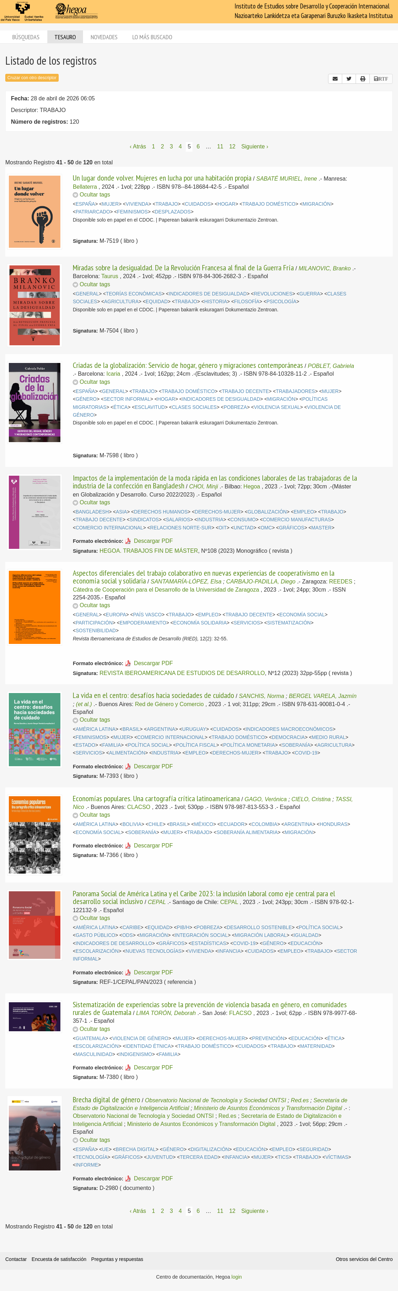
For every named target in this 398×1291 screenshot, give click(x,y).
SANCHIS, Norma (261, 696)
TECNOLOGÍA (91, 1157)
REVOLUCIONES (273, 294)
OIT (223, 527)
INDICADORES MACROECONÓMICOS (289, 729)
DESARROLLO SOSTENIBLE (259, 927)
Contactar (16, 1259)
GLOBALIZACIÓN (267, 512)
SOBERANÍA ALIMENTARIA (247, 832)
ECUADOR (232, 824)
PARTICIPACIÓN (94, 623)
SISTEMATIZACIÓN (289, 623)
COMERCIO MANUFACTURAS (297, 519)
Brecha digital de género (106, 1099)
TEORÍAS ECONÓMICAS (134, 294)
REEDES (340, 582)
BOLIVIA (132, 824)
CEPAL (157, 902)
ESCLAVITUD (150, 407)
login (236, 1277)
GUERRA (309, 294)
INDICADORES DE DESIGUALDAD (208, 294)
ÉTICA (120, 407)
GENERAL (87, 294)
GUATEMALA (90, 1038)
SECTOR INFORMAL (127, 399)
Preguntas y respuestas (117, 1259)
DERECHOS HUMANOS (161, 512)
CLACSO (138, 807)
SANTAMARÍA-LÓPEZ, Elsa (186, 582)
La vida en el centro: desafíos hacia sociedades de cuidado (153, 695)
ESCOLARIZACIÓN (97, 951)
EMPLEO (304, 512)
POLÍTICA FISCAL (196, 745)
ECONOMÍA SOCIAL (302, 614)
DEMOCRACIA (288, 737)
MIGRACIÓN (317, 204)
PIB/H (183, 927)
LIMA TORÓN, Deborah (166, 1013)
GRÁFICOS (291, 527)
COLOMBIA (264, 824)
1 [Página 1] (153, 146)
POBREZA (235, 407)
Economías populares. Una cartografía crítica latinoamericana (156, 798)
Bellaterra (85, 187)
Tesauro (65, 37)
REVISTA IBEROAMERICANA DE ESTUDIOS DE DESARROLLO (182, 673)
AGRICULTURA (121, 301)
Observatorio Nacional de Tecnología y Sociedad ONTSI (215, 1100)
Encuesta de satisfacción (59, 1259)
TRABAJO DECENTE (245, 391)
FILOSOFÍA (247, 301)
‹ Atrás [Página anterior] (138, 146)
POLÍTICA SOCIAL (148, 745)
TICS (283, 1157)
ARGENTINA (161, 729)
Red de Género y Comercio (169, 704)
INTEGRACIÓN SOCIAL (201, 935)
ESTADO (85, 745)
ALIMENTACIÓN (127, 753)
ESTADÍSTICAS (208, 943)
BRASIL (131, 729)
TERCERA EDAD (199, 1157)
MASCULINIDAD (94, 1054)
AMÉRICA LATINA (95, 729)
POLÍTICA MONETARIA (249, 745)
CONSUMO (243, 519)
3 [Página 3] (171, 146)
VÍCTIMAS (336, 1157)
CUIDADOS (198, 204)
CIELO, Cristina (311, 799)
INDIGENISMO (135, 1054)
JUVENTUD (160, 1157)
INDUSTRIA (210, 519)
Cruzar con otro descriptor (32, 77)
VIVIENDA (137, 204)
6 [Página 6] (198, 146)
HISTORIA (215, 301)
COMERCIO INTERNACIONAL (109, 527)
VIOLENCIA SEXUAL (277, 407)
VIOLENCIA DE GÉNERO (140, 1038)
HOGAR (226, 204)
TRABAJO (166, 204)
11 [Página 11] (220, 146)
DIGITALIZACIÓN (210, 1149)
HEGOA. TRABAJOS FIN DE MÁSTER (149, 551)
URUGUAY (194, 729)
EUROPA (116, 614)
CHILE (155, 824)
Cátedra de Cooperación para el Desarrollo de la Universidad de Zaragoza (166, 590)
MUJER (110, 204)
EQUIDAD (156, 301)
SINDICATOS (144, 519)
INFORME (87, 1165)
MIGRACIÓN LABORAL (261, 935)
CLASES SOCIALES (194, 407)
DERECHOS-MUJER (217, 512)
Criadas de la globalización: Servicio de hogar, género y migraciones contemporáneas (188, 365)
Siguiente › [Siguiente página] (254, 146)
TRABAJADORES (295, 391)
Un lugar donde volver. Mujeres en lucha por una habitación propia (162, 178)
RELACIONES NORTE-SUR (181, 527)
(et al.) (84, 704)
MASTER (321, 527)
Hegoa (251, 486)
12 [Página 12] (232, 146)
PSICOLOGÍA (281, 301)
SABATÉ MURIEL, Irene (286, 179)
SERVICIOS (247, 623)
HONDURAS (333, 824)
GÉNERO (86, 399)
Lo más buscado (152, 37)
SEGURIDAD (313, 1149)
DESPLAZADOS (173, 212)
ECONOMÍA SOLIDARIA (200, 623)
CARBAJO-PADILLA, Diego (260, 582)
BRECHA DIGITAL (136, 1149)
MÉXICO (203, 824)
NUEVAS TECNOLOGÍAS (154, 951)
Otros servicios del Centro (364, 1259)
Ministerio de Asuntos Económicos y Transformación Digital (268, 1108)
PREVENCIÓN (268, 1038)
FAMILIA (111, 745)
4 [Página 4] (180, 146)
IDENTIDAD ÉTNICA (148, 1046)
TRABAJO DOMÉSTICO (269, 204)
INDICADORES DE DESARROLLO (114, 943)
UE (105, 1149)
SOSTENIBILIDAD (96, 630)
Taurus (109, 276)
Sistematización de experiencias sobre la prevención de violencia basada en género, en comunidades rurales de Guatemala (210, 1008)
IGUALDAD (305, 935)
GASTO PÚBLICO (95, 935)
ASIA (121, 512)
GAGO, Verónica (266, 799)
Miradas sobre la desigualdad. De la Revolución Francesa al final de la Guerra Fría (183, 267)
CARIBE (132, 927)
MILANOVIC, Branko (325, 268)
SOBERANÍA (296, 745)
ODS (127, 935)
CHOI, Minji (203, 486)
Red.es (300, 1100)
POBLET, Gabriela (331, 366)
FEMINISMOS (132, 212)
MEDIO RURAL (329, 737)
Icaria (113, 374)
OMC (266, 527)
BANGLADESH (92, 512)
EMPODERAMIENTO (143, 623)
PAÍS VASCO (147, 614)
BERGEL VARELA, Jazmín (323, 696)
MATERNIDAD (316, 1046)
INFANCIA (229, 951)
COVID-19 (306, 753)
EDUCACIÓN (305, 943)
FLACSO (240, 1013)
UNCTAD (244, 527)
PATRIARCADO (93, 212)
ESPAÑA (85, 204)
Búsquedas (26, 37)
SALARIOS (178, 519)
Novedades (104, 37)
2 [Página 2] (162, 146)
